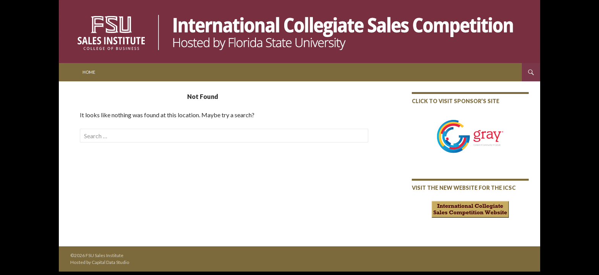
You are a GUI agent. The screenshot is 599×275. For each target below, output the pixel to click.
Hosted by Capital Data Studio (99, 262)
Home (89, 72)
